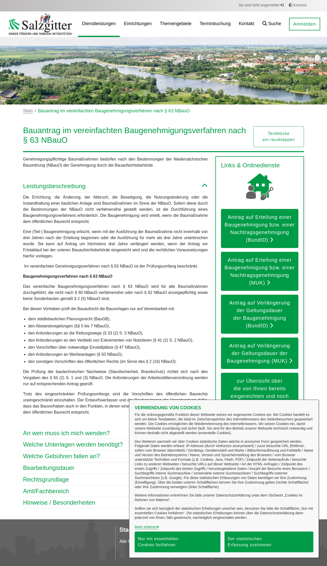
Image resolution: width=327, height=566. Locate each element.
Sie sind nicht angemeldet (261, 5)
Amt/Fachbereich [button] (115, 491)
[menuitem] (99, 24)
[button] (271, 24)
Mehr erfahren (146, 527)
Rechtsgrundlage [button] (115, 479)
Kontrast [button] (297, 5)
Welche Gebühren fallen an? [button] (115, 456)
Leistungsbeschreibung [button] (115, 186)
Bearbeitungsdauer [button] (115, 468)
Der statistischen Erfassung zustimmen (250, 542)
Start (28, 110)
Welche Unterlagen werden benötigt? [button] (115, 444)
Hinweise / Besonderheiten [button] (115, 502)
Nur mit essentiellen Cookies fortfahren (158, 542)
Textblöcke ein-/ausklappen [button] (278, 136)
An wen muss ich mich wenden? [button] (115, 433)
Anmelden (304, 24)
